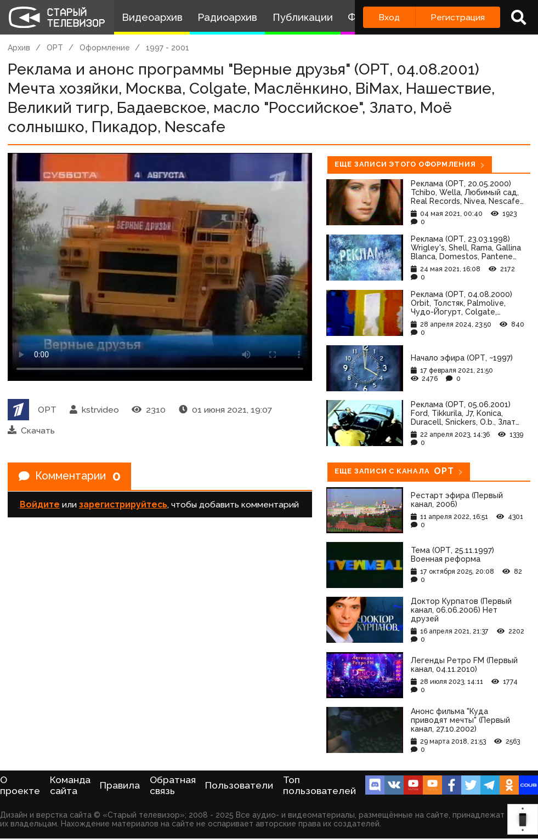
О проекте (20, 785)
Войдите (40, 505)
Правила (120, 785)
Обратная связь (173, 785)
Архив (19, 47)
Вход (389, 17)
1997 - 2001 (167, 47)
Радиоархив (227, 17)
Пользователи (239, 785)
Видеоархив (152, 17)
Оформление (105, 47)
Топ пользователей (319, 785)
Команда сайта (70, 785)
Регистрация (458, 17)
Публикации (303, 17)
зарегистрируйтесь (123, 505)
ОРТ (55, 47)
